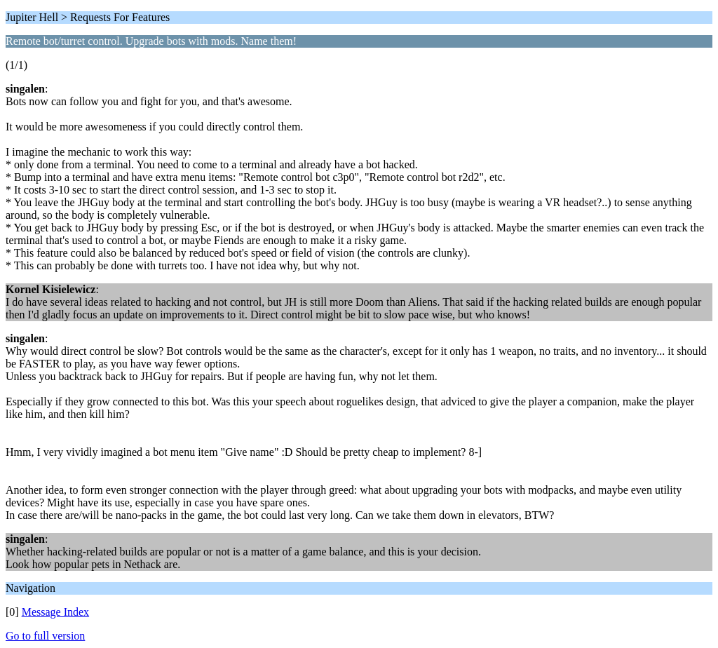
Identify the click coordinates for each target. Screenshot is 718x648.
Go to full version (45, 636)
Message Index (55, 612)
